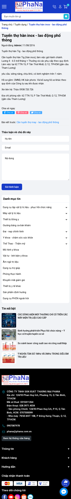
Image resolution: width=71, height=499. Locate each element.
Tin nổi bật (9, 308)
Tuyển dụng (20, 24)
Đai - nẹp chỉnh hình (13, 231)
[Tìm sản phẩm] (35, 16)
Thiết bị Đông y (11, 219)
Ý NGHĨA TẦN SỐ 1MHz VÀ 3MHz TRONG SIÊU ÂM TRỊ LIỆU (43, 355)
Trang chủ (7, 24)
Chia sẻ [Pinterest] (22, 112)
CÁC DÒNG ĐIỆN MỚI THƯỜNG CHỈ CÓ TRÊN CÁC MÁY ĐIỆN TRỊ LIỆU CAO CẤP (43, 316)
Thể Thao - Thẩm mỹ (14, 243)
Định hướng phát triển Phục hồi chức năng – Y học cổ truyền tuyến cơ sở (41, 332)
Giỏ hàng (67, 7)
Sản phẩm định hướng (14, 292)
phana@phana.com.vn (19, 431)
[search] (66, 16)
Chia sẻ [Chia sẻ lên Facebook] (8, 112)
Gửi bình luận (12, 187)
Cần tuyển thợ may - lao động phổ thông (38, 122)
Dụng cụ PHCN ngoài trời (16, 298)
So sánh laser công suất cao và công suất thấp (42, 343)
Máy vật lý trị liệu (11, 213)
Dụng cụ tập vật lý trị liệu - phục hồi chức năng (27, 207)
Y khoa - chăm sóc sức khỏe (18, 237)
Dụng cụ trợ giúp (11, 268)
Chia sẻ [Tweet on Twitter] (36, 112)
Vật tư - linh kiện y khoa (15, 255)
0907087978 (13, 425)
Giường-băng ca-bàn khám (17, 225)
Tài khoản (60, 7)
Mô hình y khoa (11, 249)
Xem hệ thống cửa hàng (16, 438)
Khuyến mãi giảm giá (14, 280)
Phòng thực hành (12, 274)
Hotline (55, 7)
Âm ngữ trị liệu (10, 262)
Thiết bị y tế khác (12, 286)
